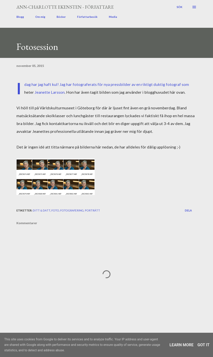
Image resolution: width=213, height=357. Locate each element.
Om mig (40, 16)
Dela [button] (188, 210)
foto (55, 210)
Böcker (61, 16)
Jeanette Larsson (50, 92)
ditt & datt (41, 210)
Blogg (20, 16)
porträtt (92, 210)
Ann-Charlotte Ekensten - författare (65, 7)
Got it (204, 345)
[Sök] (179, 7)
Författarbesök (87, 16)
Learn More (182, 345)
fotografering (72, 210)
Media (113, 16)
